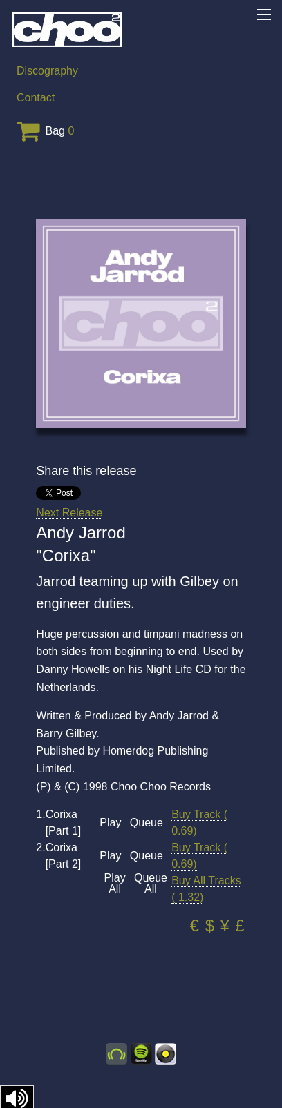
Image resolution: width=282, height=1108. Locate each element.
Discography (47, 71)
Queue (146, 822)
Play (110, 822)
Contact (36, 98)
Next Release (69, 512)
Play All (115, 884)
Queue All (150, 884)
